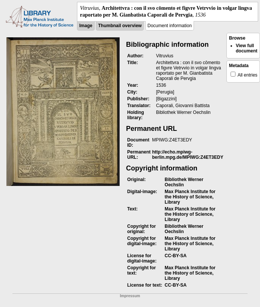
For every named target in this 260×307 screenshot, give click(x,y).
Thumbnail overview (120, 25)
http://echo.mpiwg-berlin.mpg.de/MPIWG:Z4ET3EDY (187, 154)
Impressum (130, 296)
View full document (246, 48)
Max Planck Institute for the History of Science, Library (190, 197)
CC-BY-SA (175, 255)
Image (85, 25)
